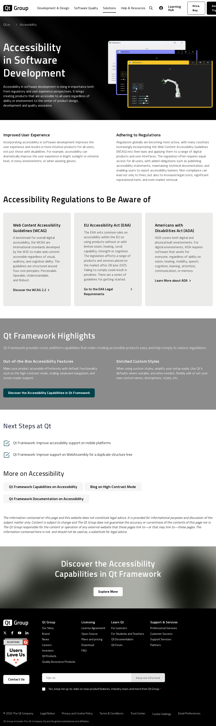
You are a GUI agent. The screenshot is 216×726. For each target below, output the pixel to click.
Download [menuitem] (87, 645)
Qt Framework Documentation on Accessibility (46, 498)
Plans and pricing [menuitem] (91, 639)
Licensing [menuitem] (88, 622)
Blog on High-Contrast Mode (113, 486)
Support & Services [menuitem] (164, 622)
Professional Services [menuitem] (163, 628)
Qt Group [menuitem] (48, 622)
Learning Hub (174, 8)
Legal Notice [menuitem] (47, 713)
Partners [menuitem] (155, 645)
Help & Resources (133, 8)
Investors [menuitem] (48, 650)
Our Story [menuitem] (48, 628)
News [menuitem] (45, 639)
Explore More (108, 591)
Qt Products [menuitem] (49, 656)
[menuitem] (53, 11)
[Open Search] (151, 8)
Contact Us (16, 679)
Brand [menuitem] (46, 633)
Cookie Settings (161, 714)
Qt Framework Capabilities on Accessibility (43, 486)
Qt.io (6, 24)
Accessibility (28, 24)
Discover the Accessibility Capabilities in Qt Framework (49, 392)
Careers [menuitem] (47, 645)
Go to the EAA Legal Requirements (98, 291)
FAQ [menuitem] (84, 650)
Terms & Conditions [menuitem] (112, 713)
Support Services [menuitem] (160, 639)
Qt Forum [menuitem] (116, 645)
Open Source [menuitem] (89, 633)
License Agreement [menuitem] (93, 628)
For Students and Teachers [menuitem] (127, 633)
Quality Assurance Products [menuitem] (58, 661)
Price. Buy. (196, 8)
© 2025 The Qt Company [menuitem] (18, 713)
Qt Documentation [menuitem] (122, 639)
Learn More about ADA (171, 280)
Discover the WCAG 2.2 (29, 289)
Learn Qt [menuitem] (117, 622)
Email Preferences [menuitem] (189, 713)
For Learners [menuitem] (119, 628)
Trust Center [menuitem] (138, 713)
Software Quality (86, 8)
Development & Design (53, 8)
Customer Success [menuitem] (161, 633)
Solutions (109, 8)
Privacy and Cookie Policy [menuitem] (77, 713)
